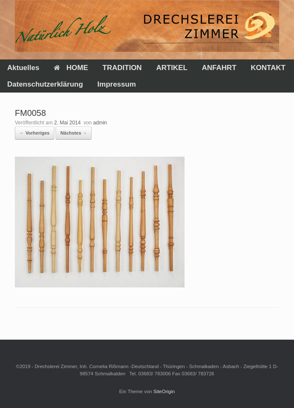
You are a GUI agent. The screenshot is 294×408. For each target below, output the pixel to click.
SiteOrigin (164, 391)
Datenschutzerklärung (45, 84)
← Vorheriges (35, 132)
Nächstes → (73, 132)
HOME (71, 68)
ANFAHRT (219, 68)
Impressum (117, 84)
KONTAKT (268, 68)
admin (100, 123)
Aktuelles (23, 68)
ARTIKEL (172, 68)
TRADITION (122, 68)
